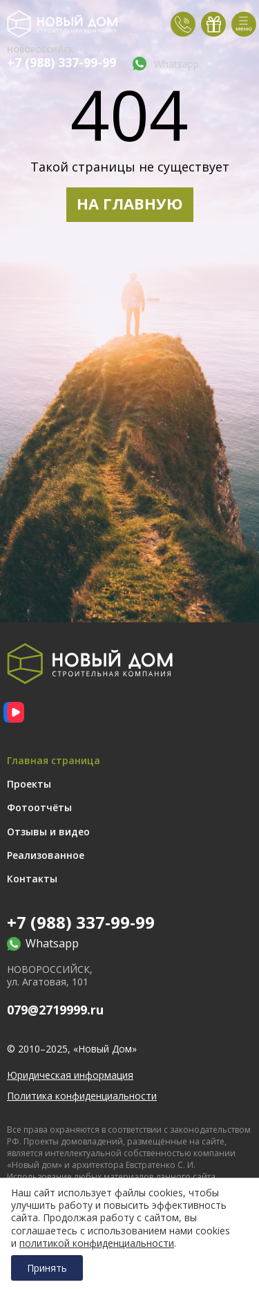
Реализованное (45, 855)
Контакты (32, 878)
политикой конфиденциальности (96, 1243)
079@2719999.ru (55, 1009)
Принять (47, 1267)
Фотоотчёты (39, 807)
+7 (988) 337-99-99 (61, 63)
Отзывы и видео (48, 831)
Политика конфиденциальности (82, 1096)
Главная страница (53, 760)
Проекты (29, 783)
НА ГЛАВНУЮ (130, 203)
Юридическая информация (70, 1075)
